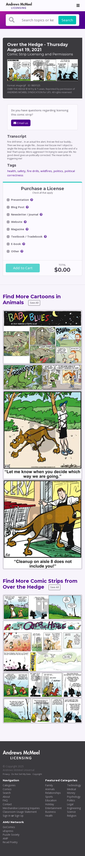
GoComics (9, 827)
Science (71, 811)
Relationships (53, 793)
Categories (9, 785)
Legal (70, 804)
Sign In (7, 815)
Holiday (49, 804)
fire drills (33, 171)
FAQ (5, 800)
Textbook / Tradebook (26, 236)
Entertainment (53, 808)
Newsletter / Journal (24, 214)
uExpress (8, 831)
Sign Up (19, 815)
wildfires (46, 171)
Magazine (17, 229)
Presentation (20, 199)
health (11, 171)
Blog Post (17, 207)
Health (49, 815)
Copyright (37, 774)
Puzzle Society (11, 834)
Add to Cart (23, 268)
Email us (20, 123)
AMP (5, 838)
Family (49, 785)
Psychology (73, 796)
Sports (49, 796)
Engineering (74, 808)
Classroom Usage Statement (20, 811)
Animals (50, 789)
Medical (71, 789)
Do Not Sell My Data (21, 774)
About (6, 796)
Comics (7, 789)
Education (51, 800)
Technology (74, 785)
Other (15, 251)
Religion (71, 815)
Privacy (6, 774)
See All (34, 302)
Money (71, 793)
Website (16, 222)
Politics (71, 800)
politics (58, 171)
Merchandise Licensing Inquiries (21, 808)
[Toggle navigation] (78, 5)
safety (21, 171)
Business (50, 811)
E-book (16, 244)
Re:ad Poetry (10, 842)
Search (67, 20)
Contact (7, 804)
